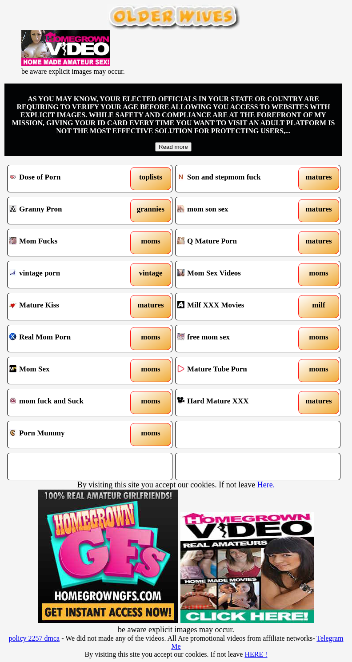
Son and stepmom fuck (236, 178)
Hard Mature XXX (236, 402)
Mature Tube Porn (236, 370)
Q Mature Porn (236, 242)
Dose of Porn (68, 178)
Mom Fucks (68, 242)
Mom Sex (68, 370)
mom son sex (236, 210)
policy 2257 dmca (34, 638)
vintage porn (68, 274)
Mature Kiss (68, 306)
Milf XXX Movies (236, 306)
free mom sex (236, 338)
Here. (266, 484)
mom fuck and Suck (68, 402)
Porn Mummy (68, 434)
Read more (173, 147)
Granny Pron (68, 210)
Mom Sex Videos (236, 274)
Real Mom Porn (68, 338)
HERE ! (255, 654)
